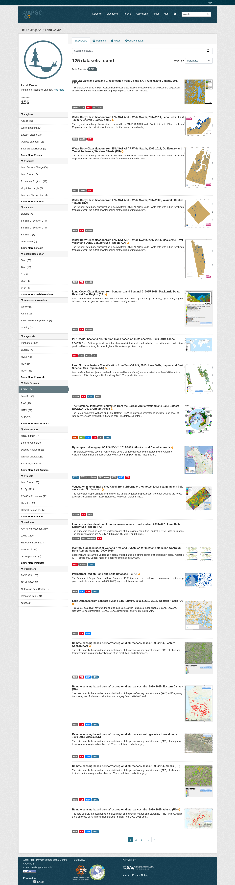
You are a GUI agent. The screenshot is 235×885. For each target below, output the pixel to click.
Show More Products (32, 201)
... (145, 838)
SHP (88, 438)
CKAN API (28, 863)
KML (82, 438)
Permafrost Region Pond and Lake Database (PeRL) (104, 574)
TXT (81, 356)
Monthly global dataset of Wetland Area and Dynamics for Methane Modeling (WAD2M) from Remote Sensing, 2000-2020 (126, 549)
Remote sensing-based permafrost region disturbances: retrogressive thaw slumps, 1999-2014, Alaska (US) (125, 735)
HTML (90, 396)
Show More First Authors (34, 470)
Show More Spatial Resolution (37, 294)
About (156, 13)
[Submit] (208, 51)
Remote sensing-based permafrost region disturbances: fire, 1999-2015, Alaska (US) (125, 809)
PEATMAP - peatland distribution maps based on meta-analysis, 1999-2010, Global (123, 339)
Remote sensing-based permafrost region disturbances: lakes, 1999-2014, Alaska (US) (126, 766)
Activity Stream (134, 40)
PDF (89, 107)
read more (59, 89)
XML (75, 438)
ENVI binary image (88, 477)
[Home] (23, 30)
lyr (94, 107)
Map (166, 13)
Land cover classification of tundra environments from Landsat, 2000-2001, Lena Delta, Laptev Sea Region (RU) (126, 525)
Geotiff (83, 139)
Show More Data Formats (35, 423)
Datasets (96, 13)
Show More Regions (32, 155)
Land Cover (53, 30)
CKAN (38, 881)
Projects (127, 13)
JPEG (88, 356)
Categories (112, 13)
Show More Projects (32, 516)
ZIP (82, 107)
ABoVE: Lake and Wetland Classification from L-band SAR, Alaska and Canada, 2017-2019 (126, 82)
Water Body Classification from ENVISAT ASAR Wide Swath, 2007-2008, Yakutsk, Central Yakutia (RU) (127, 201)
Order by (179, 60)
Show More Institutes (32, 563)
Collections (142, 13)
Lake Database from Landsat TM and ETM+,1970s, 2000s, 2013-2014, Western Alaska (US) (128, 600)
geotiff (75, 107)
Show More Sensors (32, 248)
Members (99, 40)
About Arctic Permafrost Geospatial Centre (45, 860)
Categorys (35, 30)
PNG (100, 107)
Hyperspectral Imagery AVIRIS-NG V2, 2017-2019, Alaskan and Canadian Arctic (121, 447)
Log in (210, 2)
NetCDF (83, 564)
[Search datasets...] (138, 51)
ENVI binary (104, 477)
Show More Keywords (33, 377)
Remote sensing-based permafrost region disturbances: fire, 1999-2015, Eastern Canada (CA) (127, 688)
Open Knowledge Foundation (38, 867)
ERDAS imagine (88, 538)
